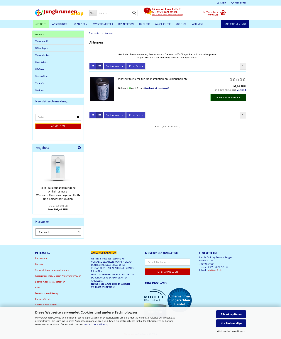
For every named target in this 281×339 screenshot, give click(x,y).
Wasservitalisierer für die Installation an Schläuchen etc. (153, 79)
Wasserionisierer (103, 24)
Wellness (197, 24)
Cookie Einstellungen (46, 304)
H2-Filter (144, 24)
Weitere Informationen (231, 331)
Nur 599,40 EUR (58, 207)
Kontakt (39, 264)
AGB (37, 287)
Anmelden (58, 126)
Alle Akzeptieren (231, 314)
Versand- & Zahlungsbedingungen (52, 269)
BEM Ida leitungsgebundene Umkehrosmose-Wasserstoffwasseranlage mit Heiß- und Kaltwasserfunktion (58, 193)
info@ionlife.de (214, 270)
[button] (92, 66)
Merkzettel (238, 2)
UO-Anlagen (80, 24)
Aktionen (40, 24)
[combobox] (115, 66)
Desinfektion (126, 24)
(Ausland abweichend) (156, 88)
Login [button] (221, 2)
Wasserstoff (59, 24)
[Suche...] (93, 13)
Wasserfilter (162, 24)
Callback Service (43, 299)
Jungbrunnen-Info (235, 24)
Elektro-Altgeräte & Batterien (50, 281)
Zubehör (181, 24)
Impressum (41, 258)
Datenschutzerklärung (96, 324)
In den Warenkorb (228, 97)
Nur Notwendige (231, 323)
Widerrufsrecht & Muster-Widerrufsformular (58, 275)
